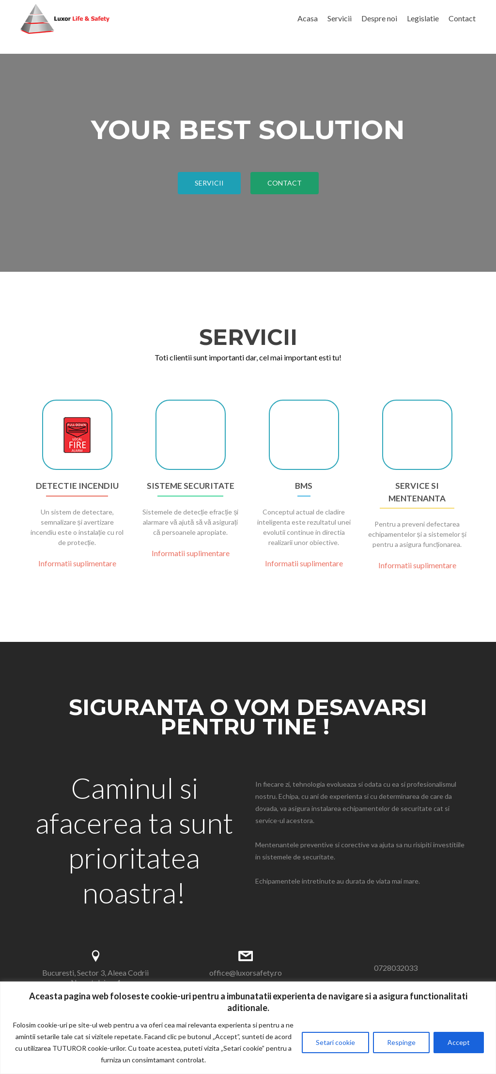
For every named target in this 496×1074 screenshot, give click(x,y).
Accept (459, 1042)
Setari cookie (335, 1042)
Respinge (401, 1042)
